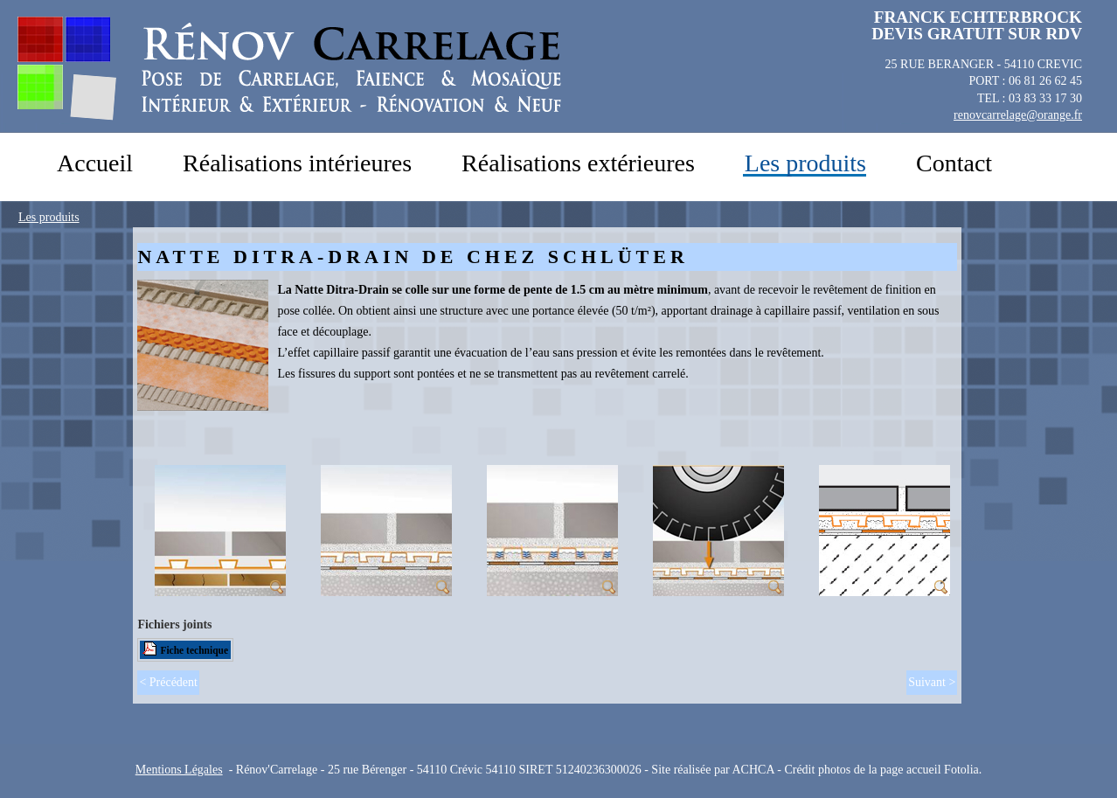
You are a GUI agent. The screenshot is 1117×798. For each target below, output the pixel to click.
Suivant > (931, 682)
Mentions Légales (179, 769)
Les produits (49, 217)
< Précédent (168, 682)
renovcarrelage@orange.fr (1018, 114)
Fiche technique (194, 650)
